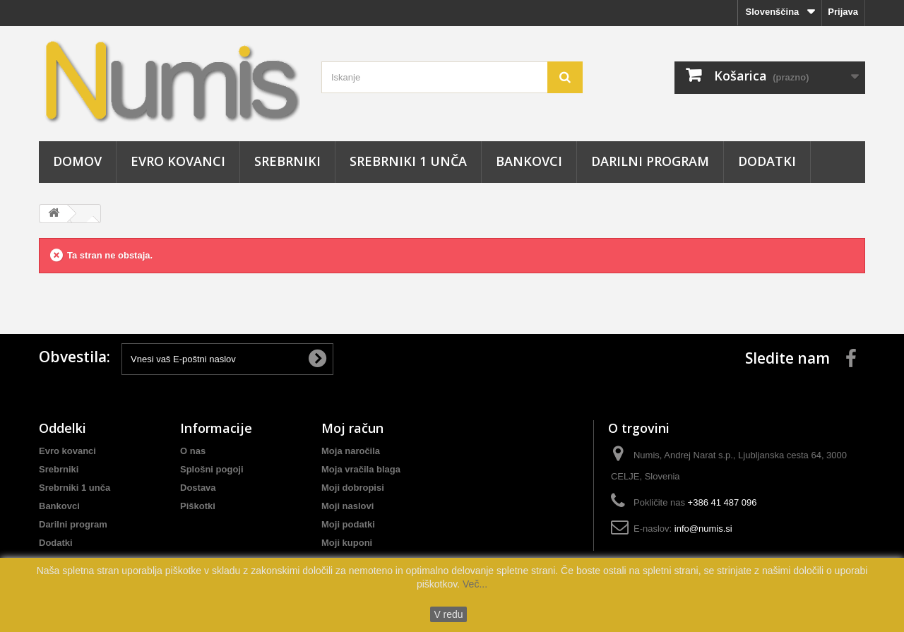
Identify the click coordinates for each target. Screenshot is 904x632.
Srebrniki (287, 161)
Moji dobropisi (352, 487)
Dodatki (767, 161)
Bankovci (529, 161)
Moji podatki (348, 524)
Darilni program (650, 161)
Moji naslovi (347, 506)
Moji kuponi (346, 542)
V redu (448, 614)
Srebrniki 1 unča (408, 161)
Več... (473, 584)
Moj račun (352, 427)
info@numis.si (703, 528)
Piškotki (197, 506)
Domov (77, 161)
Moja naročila (350, 451)
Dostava (198, 487)
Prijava (843, 11)
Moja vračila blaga (360, 469)
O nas (193, 451)
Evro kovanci (178, 161)
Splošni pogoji (212, 469)
